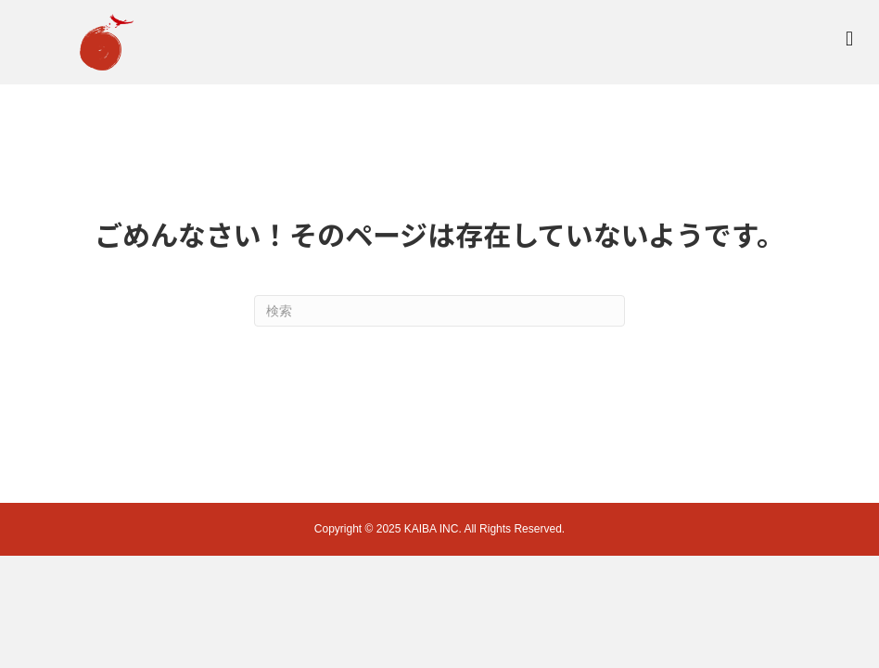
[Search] (439, 311)
